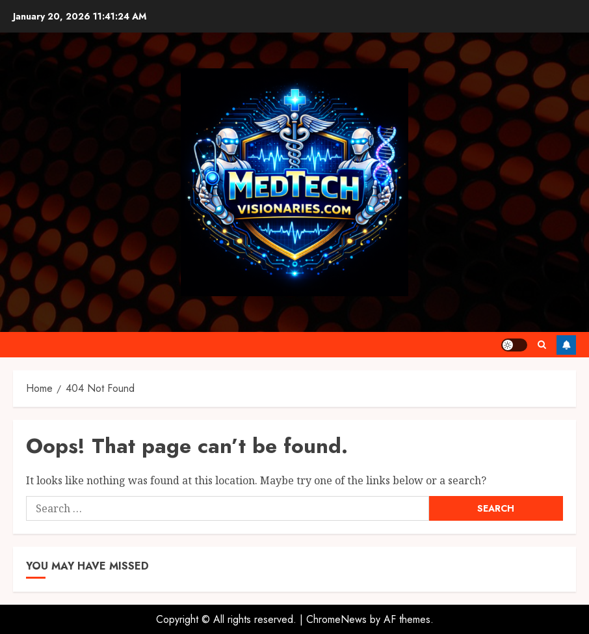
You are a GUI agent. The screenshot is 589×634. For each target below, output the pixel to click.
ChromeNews (336, 619)
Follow (566, 345)
